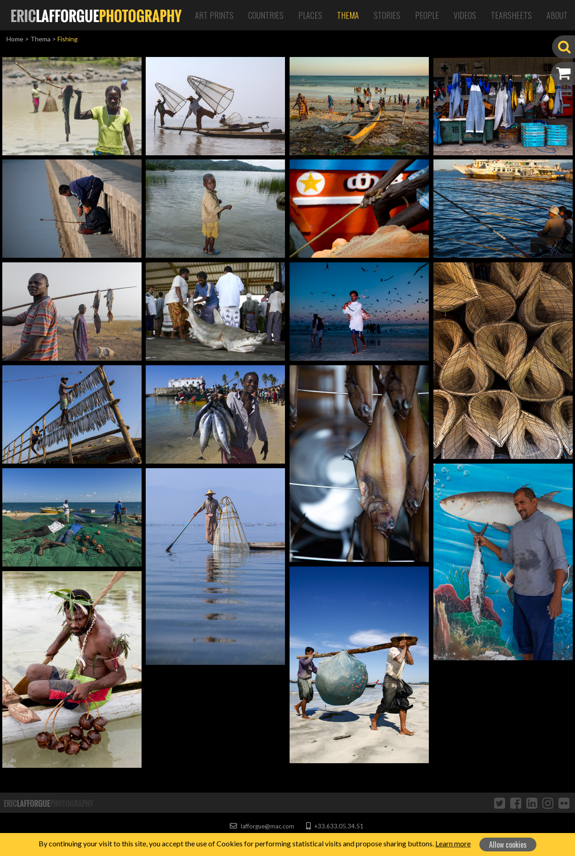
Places (310, 15)
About (557, 15)
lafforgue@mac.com (262, 826)
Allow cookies (508, 844)
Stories (387, 15)
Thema (348, 15)
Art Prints (214, 15)
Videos (465, 15)
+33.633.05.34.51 (335, 826)
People (427, 15)
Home (14, 39)
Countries (266, 15)
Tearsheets (511, 15)
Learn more (453, 843)
